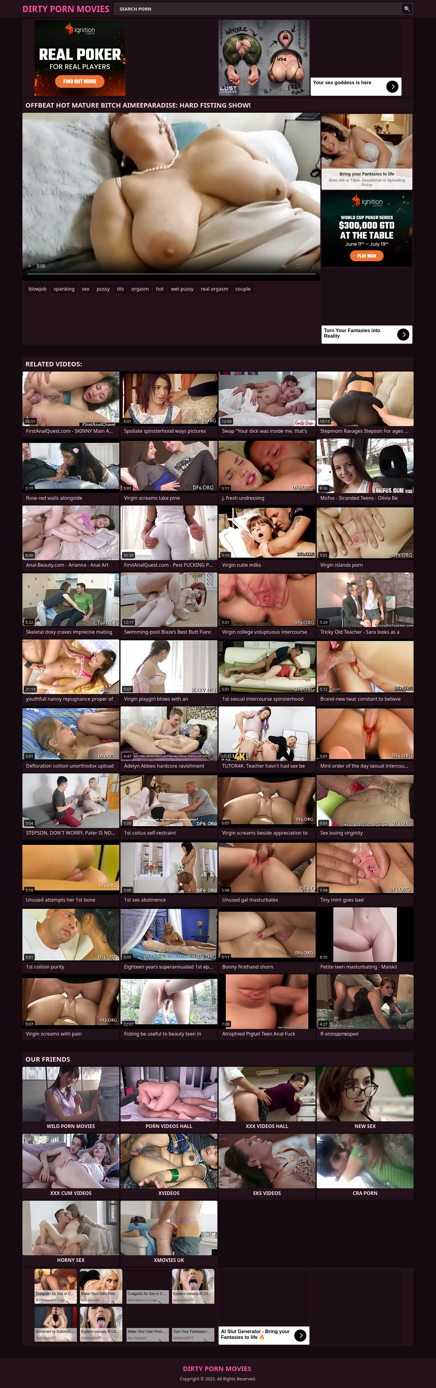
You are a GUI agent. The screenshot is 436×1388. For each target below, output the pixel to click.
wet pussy (182, 288)
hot (160, 288)
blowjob (37, 288)
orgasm (140, 288)
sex (85, 288)
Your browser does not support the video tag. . (171, 197)
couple (243, 288)
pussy (103, 288)
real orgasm (214, 288)
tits (120, 288)
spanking (64, 288)
